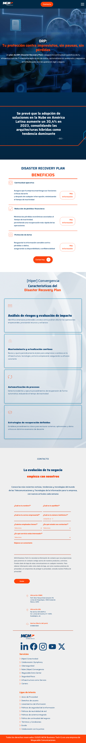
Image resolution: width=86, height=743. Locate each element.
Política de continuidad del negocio (36, 718)
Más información (67, 195)
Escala (24, 725)
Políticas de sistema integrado (34, 715)
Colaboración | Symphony (32, 662)
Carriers (25, 683)
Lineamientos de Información (34, 704)
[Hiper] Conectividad (30, 659)
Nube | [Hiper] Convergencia (33, 669)
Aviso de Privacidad (30, 697)
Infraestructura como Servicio (34, 680)
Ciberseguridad (28, 666)
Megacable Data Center (31, 673)
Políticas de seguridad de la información (38, 708)
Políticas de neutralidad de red (34, 711)
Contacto (47, 4)
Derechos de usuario (30, 700)
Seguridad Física (28, 676)
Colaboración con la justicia (33, 729)
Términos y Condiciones (31, 722)
